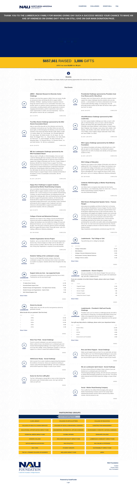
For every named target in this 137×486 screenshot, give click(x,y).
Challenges (94, 6)
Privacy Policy (114, 467)
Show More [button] (23, 295)
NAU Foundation (113, 469)
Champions (82, 6)
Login (68, 482)
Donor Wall (107, 6)
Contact (116, 465)
